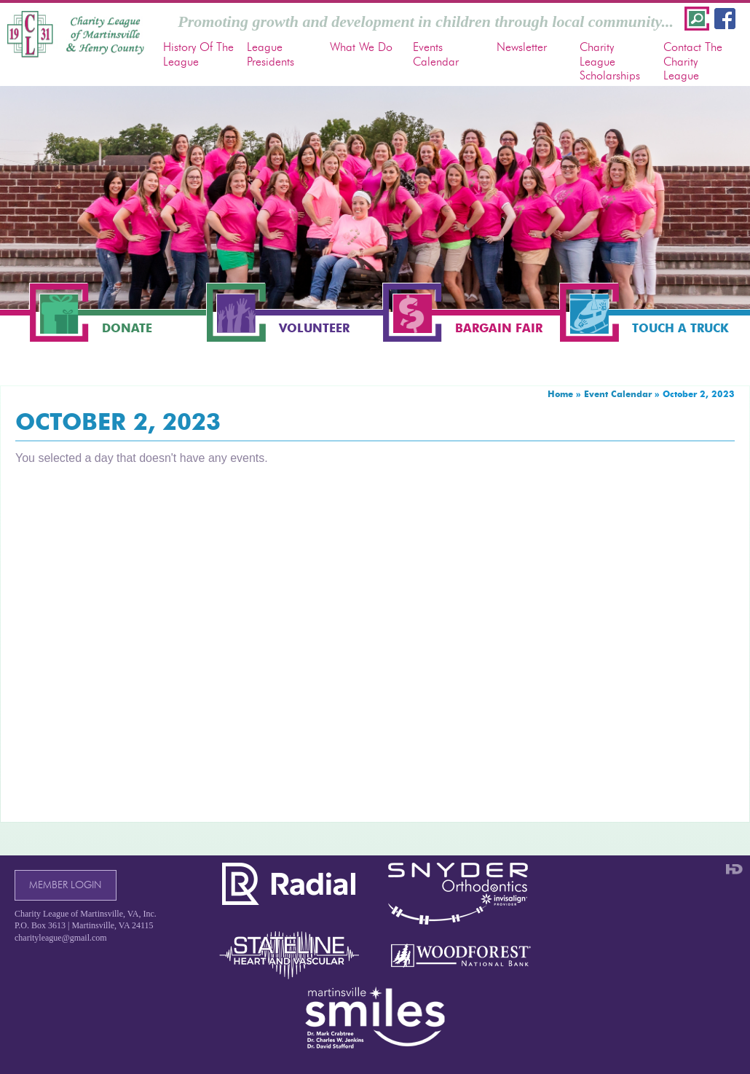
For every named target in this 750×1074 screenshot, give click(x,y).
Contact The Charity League (692, 61)
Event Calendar (618, 393)
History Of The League (198, 54)
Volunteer (314, 328)
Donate (127, 328)
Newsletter (522, 47)
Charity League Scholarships (610, 61)
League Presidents (270, 54)
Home (560, 393)
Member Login (65, 885)
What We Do (361, 47)
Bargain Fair (498, 328)
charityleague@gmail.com (61, 938)
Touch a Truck (680, 328)
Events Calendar (436, 54)
